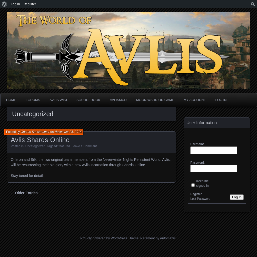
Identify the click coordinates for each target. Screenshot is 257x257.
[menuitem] (4, 4)
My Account (195, 100)
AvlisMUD (118, 100)
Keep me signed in (202, 183)
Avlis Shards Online (40, 139)
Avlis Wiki (58, 100)
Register (196, 194)
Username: (197, 144)
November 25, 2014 (68, 132)
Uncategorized (35, 146)
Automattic (168, 238)
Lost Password (200, 199)
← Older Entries (24, 193)
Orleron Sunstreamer (35, 132)
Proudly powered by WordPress (103, 238)
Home (11, 100)
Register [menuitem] (30, 4)
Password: (197, 162)
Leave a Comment (84, 146)
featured (64, 146)
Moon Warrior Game (155, 100)
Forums (33, 100)
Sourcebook (88, 100)
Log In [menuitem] (15, 4)
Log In (220, 100)
